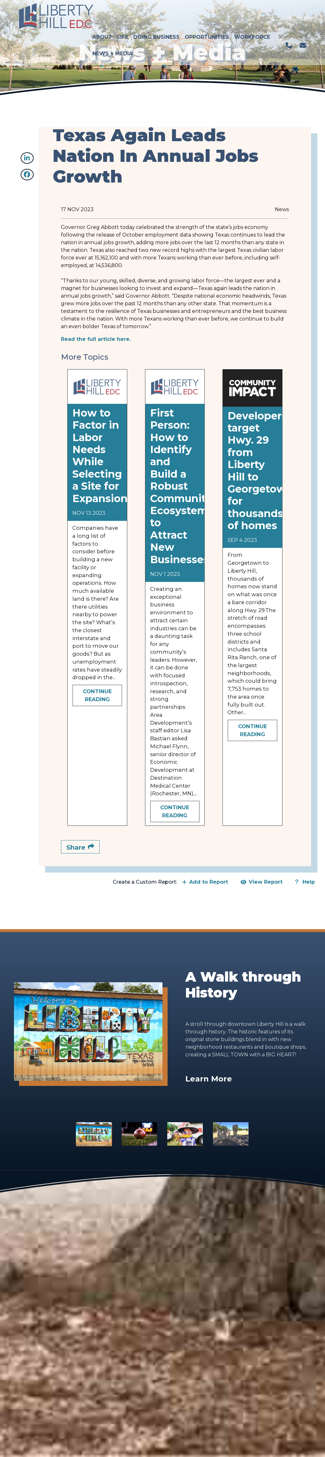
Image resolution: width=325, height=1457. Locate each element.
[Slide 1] (93, 1134)
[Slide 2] (139, 1134)
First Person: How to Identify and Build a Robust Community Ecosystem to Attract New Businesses (181, 486)
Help (305, 882)
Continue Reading (97, 695)
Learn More (208, 1078)
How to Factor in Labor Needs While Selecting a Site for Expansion (100, 456)
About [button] (103, 11)
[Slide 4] (231, 1134)
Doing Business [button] (157, 11)
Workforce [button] (253, 11)
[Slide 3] (185, 1134)
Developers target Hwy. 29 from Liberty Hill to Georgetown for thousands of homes (260, 471)
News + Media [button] (113, 28)
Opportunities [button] (208, 11)
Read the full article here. (96, 339)
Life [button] (123, 11)
